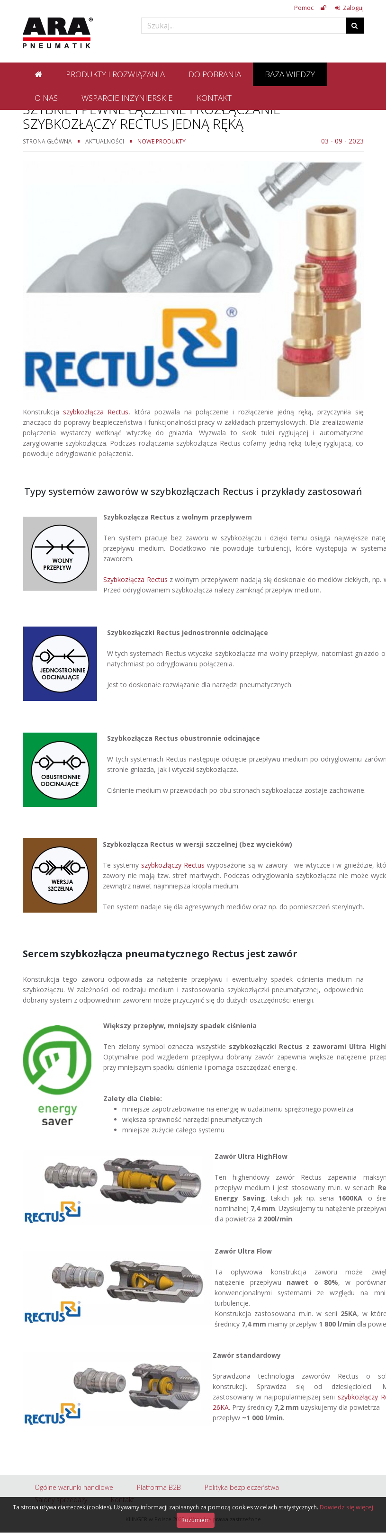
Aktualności (104, 141)
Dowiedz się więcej (346, 1507)
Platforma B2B (159, 1487)
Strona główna (47, 141)
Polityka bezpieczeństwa (242, 1487)
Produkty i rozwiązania (115, 74)
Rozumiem (195, 1520)
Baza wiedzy (290, 74)
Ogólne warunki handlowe (74, 1487)
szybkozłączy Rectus (173, 865)
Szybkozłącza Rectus (135, 579)
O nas (46, 97)
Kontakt (214, 97)
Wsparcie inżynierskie (127, 97)
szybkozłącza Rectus (95, 411)
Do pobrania (215, 74)
